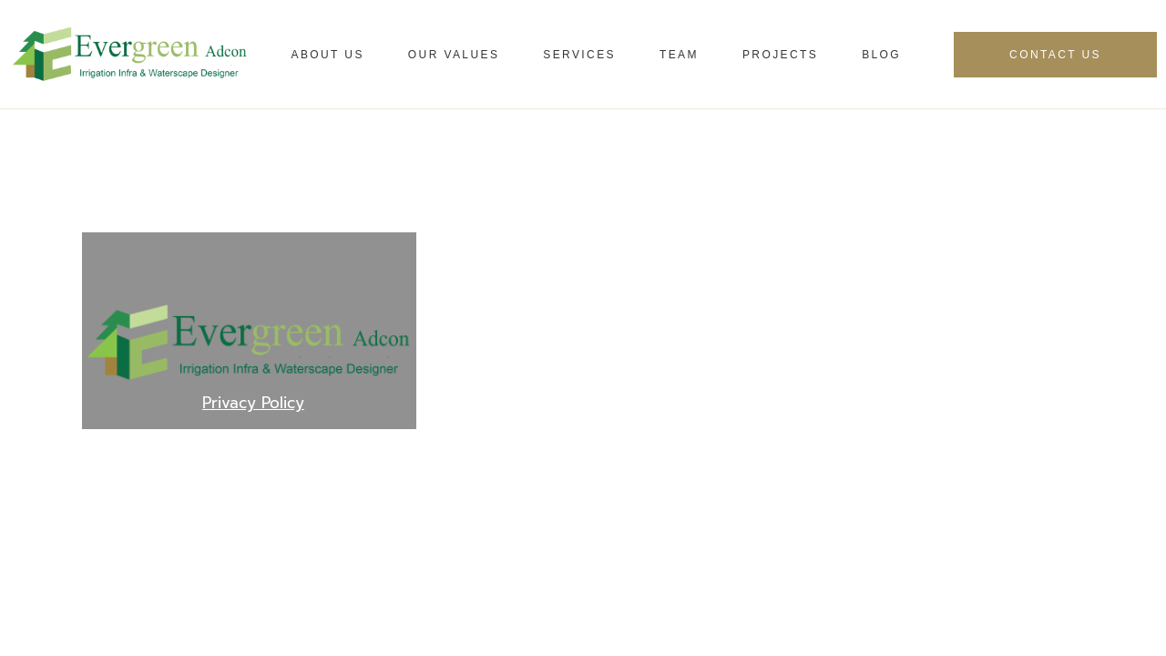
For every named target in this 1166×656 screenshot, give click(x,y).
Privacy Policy (253, 403)
